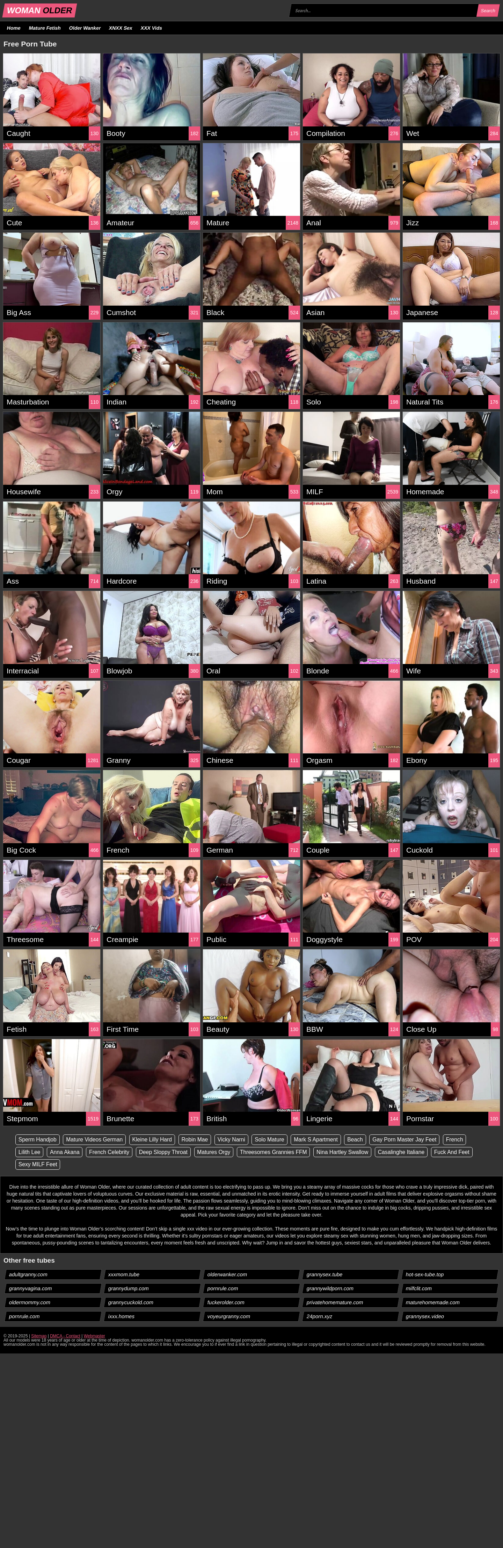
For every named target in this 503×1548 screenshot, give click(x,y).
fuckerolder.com (226, 1303)
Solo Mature (274, 1139)
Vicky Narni (235, 1139)
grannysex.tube (324, 1275)
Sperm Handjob (38, 1139)
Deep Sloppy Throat (166, 1152)
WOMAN (39, 10)
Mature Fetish (44, 28)
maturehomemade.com (433, 1303)
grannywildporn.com (330, 1289)
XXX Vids (151, 28)
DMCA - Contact (65, 1336)
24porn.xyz (319, 1317)
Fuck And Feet (460, 1152)
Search (488, 10)
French (463, 1139)
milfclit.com (419, 1289)
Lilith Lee (30, 1152)
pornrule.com (223, 1289)
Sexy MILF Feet (38, 1165)
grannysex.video (425, 1317)
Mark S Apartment (321, 1139)
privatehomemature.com (335, 1303)
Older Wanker (84, 28)
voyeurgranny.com (229, 1317)
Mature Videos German (96, 1139)
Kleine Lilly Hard (154, 1139)
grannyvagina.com (31, 1289)
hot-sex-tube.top (425, 1275)
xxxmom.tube (124, 1275)
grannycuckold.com (131, 1303)
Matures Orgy (217, 1152)
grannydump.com (129, 1289)
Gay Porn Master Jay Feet (412, 1139)
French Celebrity (110, 1152)
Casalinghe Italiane (408, 1152)
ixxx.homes (121, 1317)
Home (14, 28)
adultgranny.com (28, 1275)
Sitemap (38, 1336)
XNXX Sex (121, 28)
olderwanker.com (227, 1275)
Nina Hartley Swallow (348, 1152)
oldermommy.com (30, 1303)
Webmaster (94, 1336)
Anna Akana (66, 1152)
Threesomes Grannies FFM (278, 1152)
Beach (361, 1139)
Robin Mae (198, 1139)
